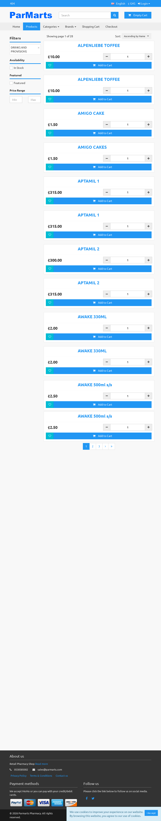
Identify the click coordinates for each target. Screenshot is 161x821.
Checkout (111, 26)
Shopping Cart (91, 26)
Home (16, 26)
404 (12, 3)
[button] (118, 3)
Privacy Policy (18, 775)
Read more (41, 763)
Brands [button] (70, 26)
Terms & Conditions (41, 775)
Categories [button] (51, 26)
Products (31, 26)
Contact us (62, 775)
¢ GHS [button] (131, 3)
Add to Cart (102, 89)
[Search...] (85, 15)
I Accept (151, 812)
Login (144, 3)
